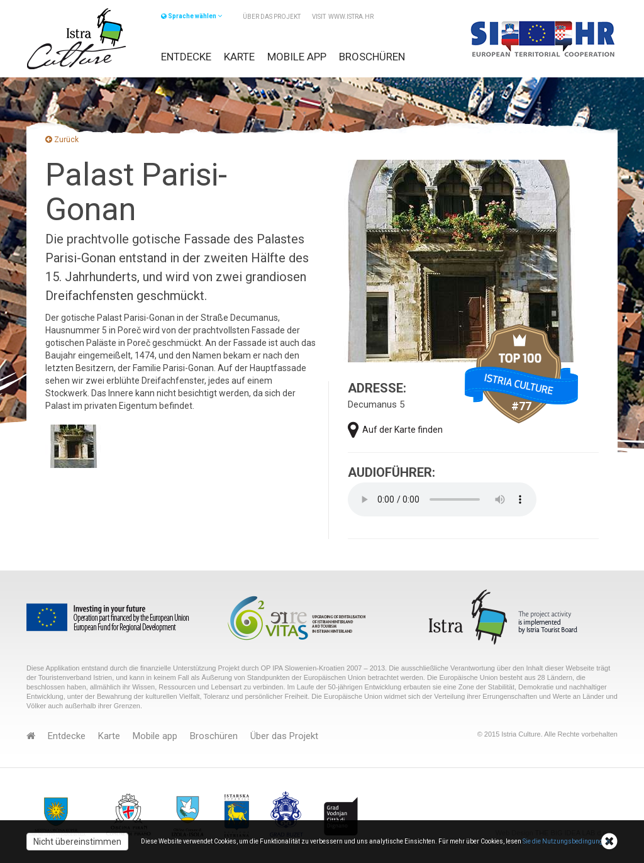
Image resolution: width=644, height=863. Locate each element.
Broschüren (372, 56)
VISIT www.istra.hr (343, 16)
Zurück (62, 139)
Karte (239, 56)
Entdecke (186, 56)
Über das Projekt (272, 16)
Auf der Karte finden (395, 430)
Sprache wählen (191, 16)
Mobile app (296, 56)
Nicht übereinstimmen (77, 842)
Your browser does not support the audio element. (442, 499)
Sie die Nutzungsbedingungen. (567, 841)
